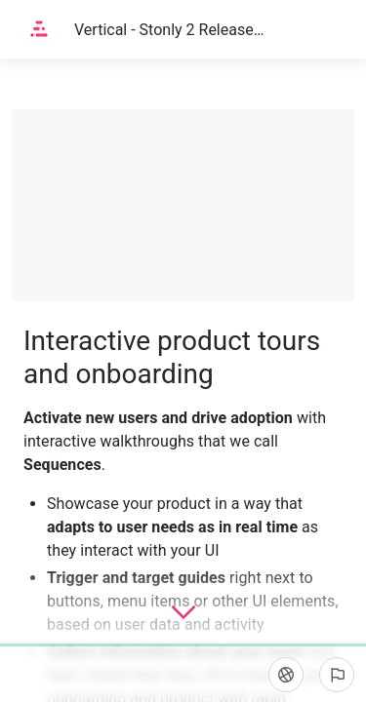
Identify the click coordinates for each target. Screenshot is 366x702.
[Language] (286, 674)
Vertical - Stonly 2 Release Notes (169, 29)
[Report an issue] (336, 674)
